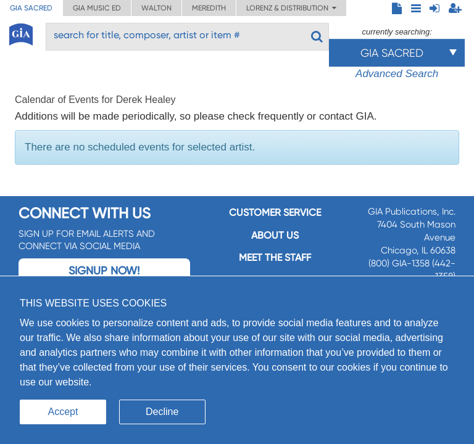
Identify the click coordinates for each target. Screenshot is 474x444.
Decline (162, 411)
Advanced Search (397, 74)
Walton (156, 8)
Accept (63, 411)
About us (275, 235)
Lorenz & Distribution (291, 8)
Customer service (275, 212)
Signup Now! (104, 270)
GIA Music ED (97, 8)
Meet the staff (275, 257)
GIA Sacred (31, 8)
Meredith (209, 8)
